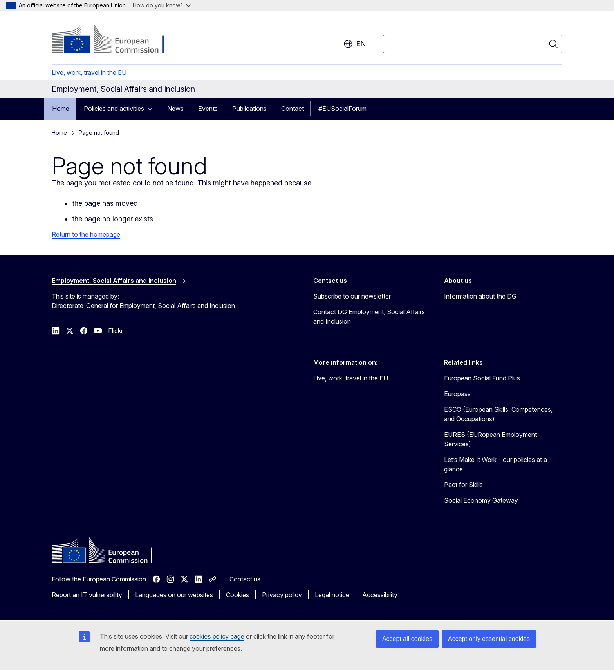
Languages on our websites (174, 595)
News (175, 108)
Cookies (237, 595)
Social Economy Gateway (481, 500)
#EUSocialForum (342, 108)
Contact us (244, 579)
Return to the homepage (86, 234)
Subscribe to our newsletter (352, 296)
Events (208, 108)
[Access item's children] (152, 109)
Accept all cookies (407, 639)
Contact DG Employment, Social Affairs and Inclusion (369, 316)
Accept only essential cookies (489, 639)
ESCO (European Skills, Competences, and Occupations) (498, 414)
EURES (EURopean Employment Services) (490, 439)
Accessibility (379, 595)
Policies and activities (114, 108)
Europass (457, 394)
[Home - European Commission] (115, 39)
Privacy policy (282, 595)
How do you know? (162, 5)
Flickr (115, 331)
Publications (249, 108)
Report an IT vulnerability (87, 595)
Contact (292, 108)
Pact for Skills (463, 485)
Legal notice (332, 595)
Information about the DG (480, 296)
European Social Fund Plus (482, 378)
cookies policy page (217, 636)
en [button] (354, 44)
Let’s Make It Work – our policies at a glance (495, 464)
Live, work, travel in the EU (89, 72)
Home (60, 108)
